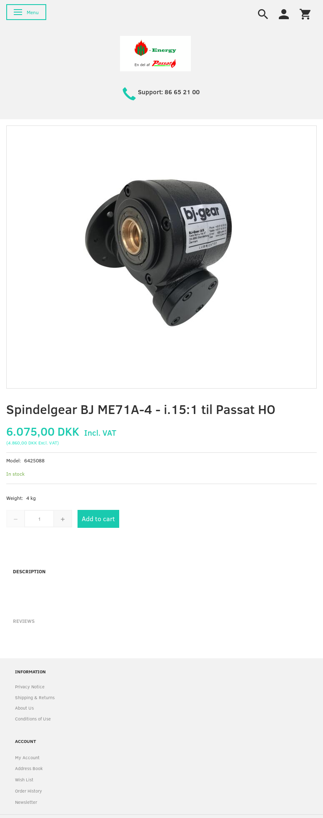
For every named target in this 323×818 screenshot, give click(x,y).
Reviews (24, 620)
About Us (24, 708)
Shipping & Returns (35, 697)
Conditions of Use (33, 718)
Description (29, 571)
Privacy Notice (30, 686)
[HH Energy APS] (155, 53)
